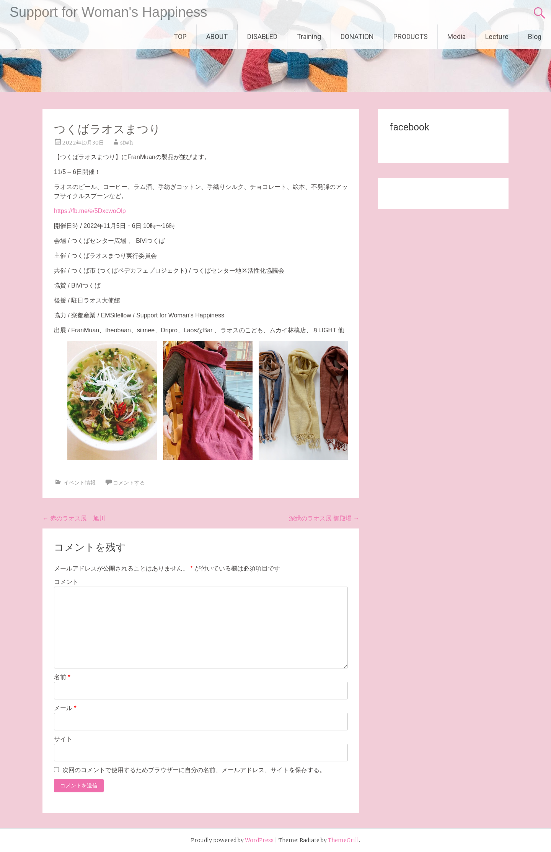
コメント (66, 582)
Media (456, 37)
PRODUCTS (410, 37)
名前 (62, 677)
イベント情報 (80, 482)
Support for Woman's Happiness (108, 12)
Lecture (497, 37)
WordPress (259, 840)
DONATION (357, 37)
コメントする (129, 482)
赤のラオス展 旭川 (73, 518)
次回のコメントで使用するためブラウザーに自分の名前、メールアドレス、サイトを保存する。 (194, 770)
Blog (534, 37)
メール (65, 708)
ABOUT (217, 37)
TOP (180, 37)
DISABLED (262, 37)
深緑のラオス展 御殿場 (324, 518)
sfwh (126, 142)
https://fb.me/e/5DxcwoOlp (90, 211)
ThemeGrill (343, 840)
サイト (63, 739)
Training (309, 37)
